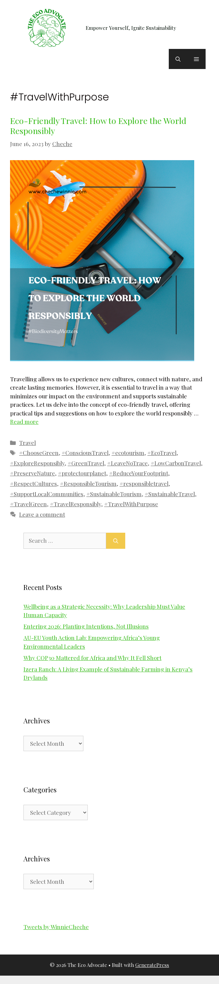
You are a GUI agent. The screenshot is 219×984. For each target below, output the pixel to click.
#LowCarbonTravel (176, 463)
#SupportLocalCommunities (46, 494)
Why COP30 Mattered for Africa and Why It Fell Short (92, 657)
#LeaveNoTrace (127, 463)
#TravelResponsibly (75, 504)
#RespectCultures (33, 483)
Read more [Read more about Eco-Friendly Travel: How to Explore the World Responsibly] (24, 421)
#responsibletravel (144, 483)
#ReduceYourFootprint (138, 473)
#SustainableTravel (170, 494)
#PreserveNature (32, 473)
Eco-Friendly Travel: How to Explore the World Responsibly (98, 125)
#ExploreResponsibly (37, 463)
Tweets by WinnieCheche (56, 926)
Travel (27, 442)
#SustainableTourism (114, 494)
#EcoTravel (161, 452)
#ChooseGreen (39, 452)
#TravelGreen (28, 504)
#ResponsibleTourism (88, 483)
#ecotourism (128, 452)
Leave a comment (42, 514)
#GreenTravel (86, 463)
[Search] (115, 541)
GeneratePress (152, 965)
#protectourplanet (82, 473)
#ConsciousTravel (85, 452)
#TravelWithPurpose (131, 504)
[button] (178, 59)
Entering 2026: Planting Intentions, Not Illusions (86, 626)
